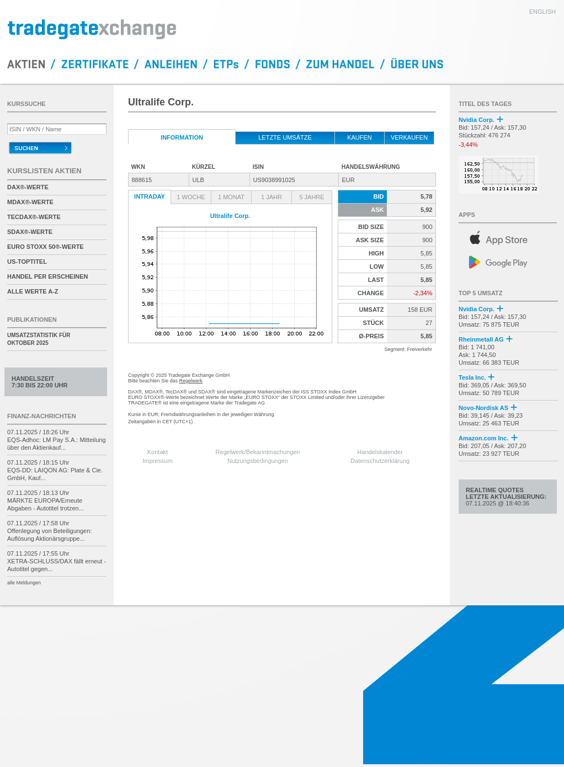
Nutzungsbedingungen (257, 460)
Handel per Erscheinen (47, 276)
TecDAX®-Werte (34, 217)
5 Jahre (311, 197)
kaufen (359, 137)
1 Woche (191, 197)
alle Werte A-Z (32, 291)
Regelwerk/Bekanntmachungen (258, 452)
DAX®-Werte (28, 187)
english (542, 11)
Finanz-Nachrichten (41, 416)
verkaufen (409, 137)
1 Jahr (271, 197)
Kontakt (157, 452)
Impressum (157, 460)
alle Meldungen (24, 582)
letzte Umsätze (285, 137)
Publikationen (32, 319)
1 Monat (231, 197)
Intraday (149, 196)
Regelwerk (191, 381)
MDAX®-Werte (30, 202)
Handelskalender (380, 452)
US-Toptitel (27, 261)
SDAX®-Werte (29, 231)
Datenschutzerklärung (379, 460)
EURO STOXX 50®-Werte (45, 246)
